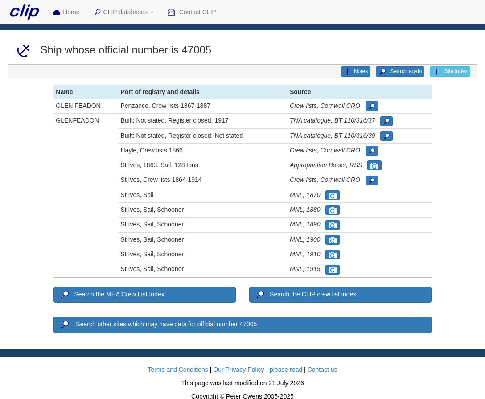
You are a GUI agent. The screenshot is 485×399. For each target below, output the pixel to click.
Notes (356, 72)
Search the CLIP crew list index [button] (305, 295)
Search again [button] (400, 72)
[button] (372, 106)
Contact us (322, 369)
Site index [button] (450, 72)
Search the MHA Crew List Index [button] (111, 295)
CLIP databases (123, 12)
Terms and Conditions (178, 369)
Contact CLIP (191, 12)
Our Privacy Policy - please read (257, 369)
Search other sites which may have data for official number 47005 (158, 324)
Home (66, 12)
